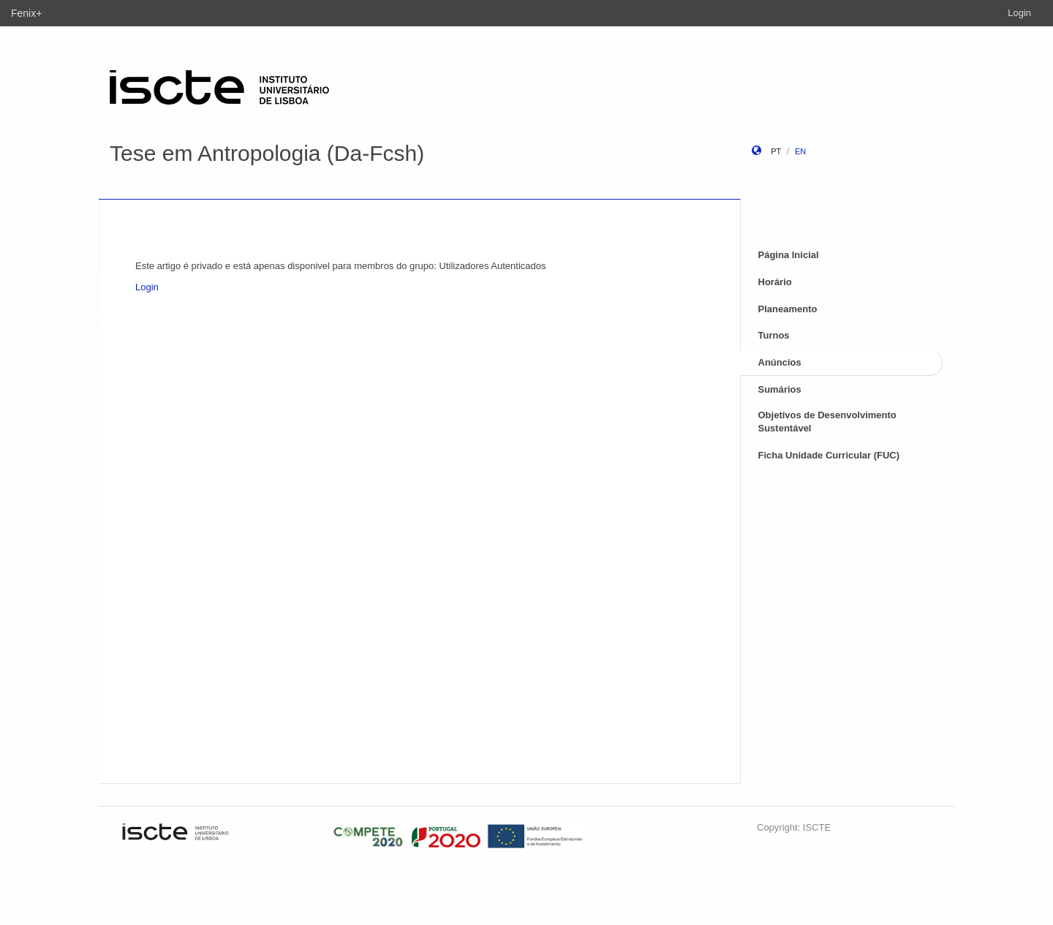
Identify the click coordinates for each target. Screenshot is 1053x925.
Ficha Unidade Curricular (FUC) (829, 455)
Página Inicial (788, 254)
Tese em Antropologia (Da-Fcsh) (267, 153)
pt (776, 151)
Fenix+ (26, 13)
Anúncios (779, 362)
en (800, 151)
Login (1019, 12)
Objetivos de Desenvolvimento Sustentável (827, 421)
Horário (775, 281)
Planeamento (788, 308)
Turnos (774, 335)
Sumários (779, 389)
